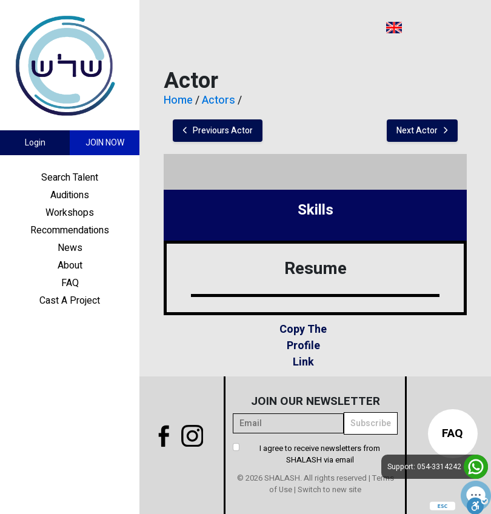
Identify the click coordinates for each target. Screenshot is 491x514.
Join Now (104, 142)
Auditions (69, 195)
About (70, 265)
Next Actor (422, 130)
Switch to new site (329, 489)
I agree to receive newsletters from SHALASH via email (319, 454)
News (70, 248)
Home (178, 100)
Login (35, 142)
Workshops (69, 212)
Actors (218, 100)
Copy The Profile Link (303, 345)
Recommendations (69, 230)
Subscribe (370, 423)
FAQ (70, 283)
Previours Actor (217, 130)
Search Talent (69, 177)
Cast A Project (69, 300)
